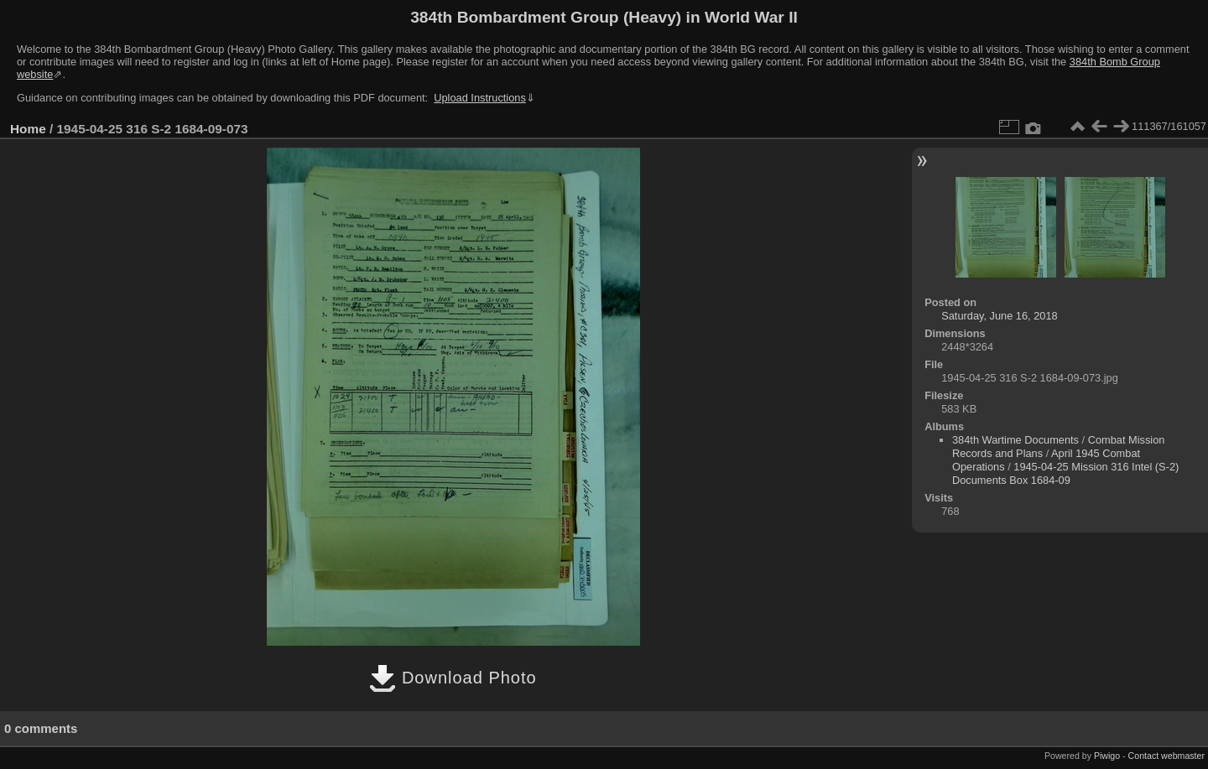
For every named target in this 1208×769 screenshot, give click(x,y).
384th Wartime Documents (1015, 440)
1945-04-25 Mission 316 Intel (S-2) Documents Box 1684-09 (1065, 473)
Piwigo (1107, 756)
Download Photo (452, 677)
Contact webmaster (1166, 756)
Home (28, 129)
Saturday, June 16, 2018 (999, 315)
